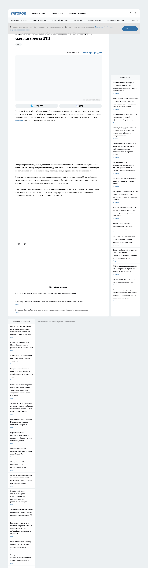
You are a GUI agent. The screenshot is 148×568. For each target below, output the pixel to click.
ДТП (18, 44)
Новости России (38, 13)
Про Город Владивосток (33, 491)
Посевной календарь (60, 20)
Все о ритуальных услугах (116, 20)
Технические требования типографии (45, 498)
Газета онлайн (57, 13)
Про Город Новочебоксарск (34, 484)
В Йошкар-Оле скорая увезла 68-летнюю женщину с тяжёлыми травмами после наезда (58, 303)
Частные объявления (77, 13)
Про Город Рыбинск (49, 486)
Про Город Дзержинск (14, 491)
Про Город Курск (31, 486)
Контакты (37, 501)
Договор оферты (13, 498)
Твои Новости (12, 486)
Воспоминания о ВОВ (19, 20)
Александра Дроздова (91, 52)
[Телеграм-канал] (36, 106)
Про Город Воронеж (67, 484)
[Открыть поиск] (130, 13)
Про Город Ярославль (49, 484)
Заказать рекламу (94, 20)
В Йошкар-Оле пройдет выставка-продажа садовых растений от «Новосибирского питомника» (58, 311)
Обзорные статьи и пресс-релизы (70, 498)
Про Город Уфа (65, 486)
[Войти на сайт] (136, 13)
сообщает (19, 120)
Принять (130, 29)
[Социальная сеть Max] (80, 106)
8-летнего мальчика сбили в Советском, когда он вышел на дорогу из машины (58, 294)
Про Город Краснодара (50, 491)
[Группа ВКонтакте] (98, 487)
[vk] (18, 243)
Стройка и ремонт (39, 20)
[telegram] (26, 243)
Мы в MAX (78, 20)
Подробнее (62, 535)
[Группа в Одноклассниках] (103, 487)
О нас (9, 501)
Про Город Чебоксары (14, 484)
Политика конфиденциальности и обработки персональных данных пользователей (32, 538)
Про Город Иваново (84, 484)
